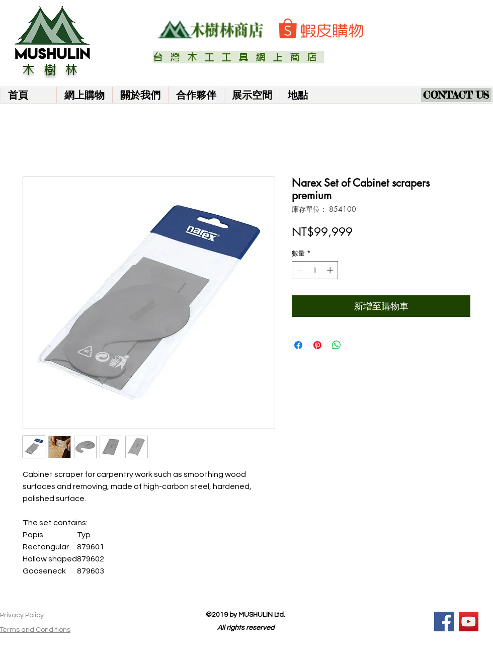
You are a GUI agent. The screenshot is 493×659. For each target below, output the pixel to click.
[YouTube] (468, 621)
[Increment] (331, 270)
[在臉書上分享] (298, 345)
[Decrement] (299, 270)
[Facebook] (444, 621)
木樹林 (54, 70)
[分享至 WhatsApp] (337, 345)
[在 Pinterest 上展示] (317, 345)
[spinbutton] (315, 270)
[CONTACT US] (456, 95)
